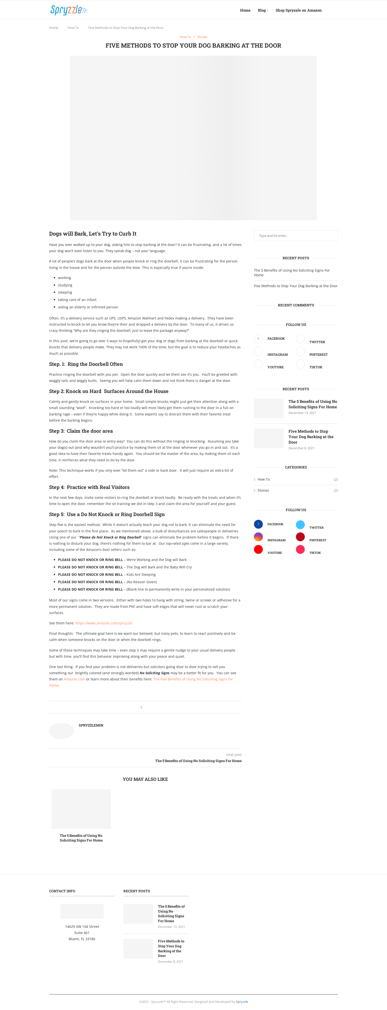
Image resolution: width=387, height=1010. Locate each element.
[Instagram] (274, 353)
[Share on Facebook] (141, 708)
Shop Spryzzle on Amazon (299, 10)
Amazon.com (74, 680)
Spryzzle (242, 1003)
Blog (262, 10)
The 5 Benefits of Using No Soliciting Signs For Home (81, 839)
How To (73, 29)
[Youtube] (274, 366)
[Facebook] (274, 340)
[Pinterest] (316, 353)
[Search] (335, 10)
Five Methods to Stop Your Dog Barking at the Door (296, 287)
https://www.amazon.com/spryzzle (103, 624)
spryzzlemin (91, 726)
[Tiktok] (316, 366)
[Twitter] (316, 341)
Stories (298, 491)
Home (245, 10)
